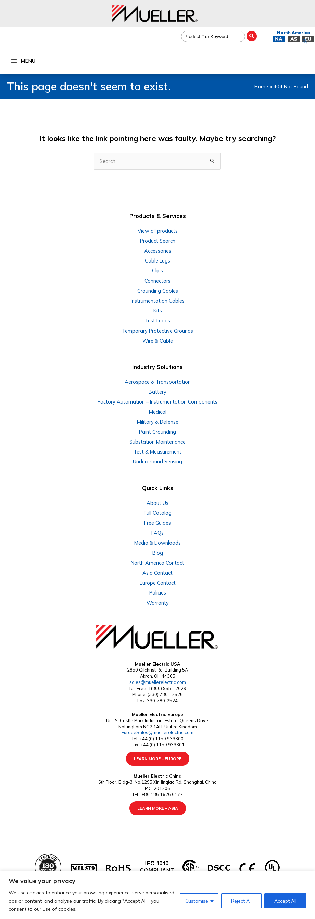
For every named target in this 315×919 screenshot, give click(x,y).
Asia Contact (157, 573)
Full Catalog (158, 513)
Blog (157, 553)
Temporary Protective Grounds (157, 331)
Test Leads (157, 320)
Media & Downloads (157, 542)
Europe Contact (158, 582)
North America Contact (157, 563)
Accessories (157, 250)
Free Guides (157, 523)
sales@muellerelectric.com (157, 682)
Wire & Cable (157, 340)
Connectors (157, 281)
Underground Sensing (157, 461)
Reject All (241, 901)
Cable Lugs (157, 260)
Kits (157, 310)
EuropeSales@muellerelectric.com (157, 732)
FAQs (157, 532)
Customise (196, 901)
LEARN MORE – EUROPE (157, 758)
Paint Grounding (157, 432)
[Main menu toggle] (23, 60)
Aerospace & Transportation (158, 382)
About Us (157, 503)
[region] (157, 895)
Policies (157, 592)
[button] (305, 41)
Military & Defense (157, 422)
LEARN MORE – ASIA (157, 808)
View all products (158, 231)
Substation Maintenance (157, 441)
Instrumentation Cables (158, 300)
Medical (157, 412)
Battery (157, 391)
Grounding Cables (157, 291)
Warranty (158, 603)
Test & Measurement (157, 451)
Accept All (285, 901)
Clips (157, 270)
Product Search (157, 241)
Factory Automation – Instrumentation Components (157, 401)
